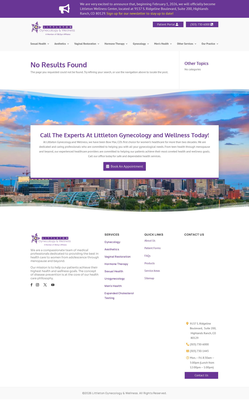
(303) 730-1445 (199, 351)
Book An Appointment (127, 166)
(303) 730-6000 (200, 24)
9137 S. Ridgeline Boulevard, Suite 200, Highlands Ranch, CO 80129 (203, 331)
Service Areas (152, 270)
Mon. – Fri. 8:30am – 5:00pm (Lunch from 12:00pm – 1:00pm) (202, 362)
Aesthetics (60, 44)
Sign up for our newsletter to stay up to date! (139, 13)
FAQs (147, 255)
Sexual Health (38, 44)
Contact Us (201, 375)
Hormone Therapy (114, 44)
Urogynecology (115, 278)
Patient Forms (152, 248)
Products (149, 263)
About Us (149, 240)
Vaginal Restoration (85, 44)
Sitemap (149, 278)
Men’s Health (161, 44)
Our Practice (208, 44)
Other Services (185, 44)
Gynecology (139, 44)
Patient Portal (166, 24)
